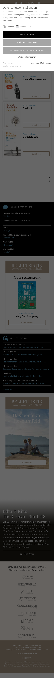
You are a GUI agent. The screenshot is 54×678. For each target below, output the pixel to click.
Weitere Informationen (27, 57)
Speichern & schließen (27, 42)
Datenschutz (46, 63)
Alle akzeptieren (27, 34)
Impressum (35, 63)
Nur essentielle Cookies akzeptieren (27, 50)
